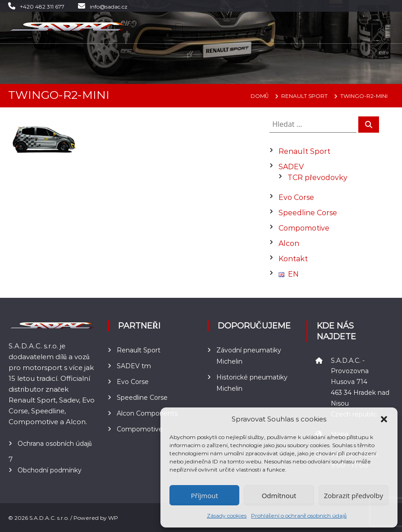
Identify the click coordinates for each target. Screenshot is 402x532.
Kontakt (293, 258)
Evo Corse (296, 197)
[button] (383, 419)
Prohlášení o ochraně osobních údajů (299, 515)
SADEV (291, 166)
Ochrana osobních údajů (55, 443)
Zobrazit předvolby (353, 495)
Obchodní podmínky (50, 470)
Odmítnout (279, 495)
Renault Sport (304, 151)
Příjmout (204, 495)
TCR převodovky (317, 177)
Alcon (289, 243)
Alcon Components (147, 413)
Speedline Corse (308, 212)
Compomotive (304, 228)
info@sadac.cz (109, 6)
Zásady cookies (227, 515)
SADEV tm (134, 366)
